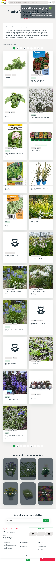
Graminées (28, 493)
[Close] (53, 7)
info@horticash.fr (7, 538)
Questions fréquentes (7, 548)
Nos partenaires (23, 547)
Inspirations (40, 547)
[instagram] (33, 534)
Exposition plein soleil (10, 493)
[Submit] (47, 2)
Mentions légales (16, 553)
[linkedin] (49, 534)
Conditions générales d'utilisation (39, 553)
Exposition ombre (45, 469)
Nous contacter (47, 559)
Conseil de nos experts (42, 546)
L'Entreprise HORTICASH (25, 544)
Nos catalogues (6, 542)
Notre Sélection (10, 469)
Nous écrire (41, 528)
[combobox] (28, 2)
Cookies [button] (48, 553)
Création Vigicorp (28, 555)
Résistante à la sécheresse (45, 493)
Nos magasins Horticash (8, 544)
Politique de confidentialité (26, 553)
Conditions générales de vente (9, 545)
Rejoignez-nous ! (23, 546)
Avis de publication (7, 547)
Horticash (40, 544)
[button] (28, 18)
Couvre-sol (28, 469)
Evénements (40, 549)
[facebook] (41, 534)
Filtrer (28, 560)
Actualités (49, 15)
